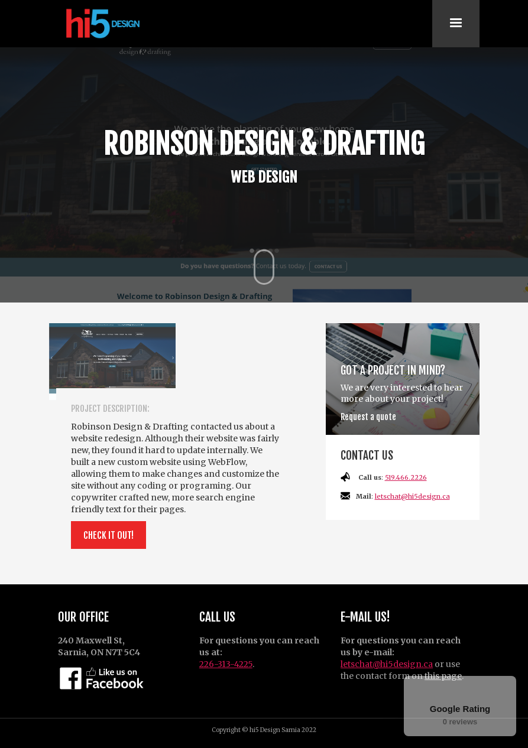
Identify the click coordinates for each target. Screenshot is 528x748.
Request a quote (368, 417)
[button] (456, 23)
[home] (101, 23)
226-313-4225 (225, 664)
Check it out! (108, 535)
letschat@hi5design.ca (412, 496)
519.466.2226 (406, 477)
